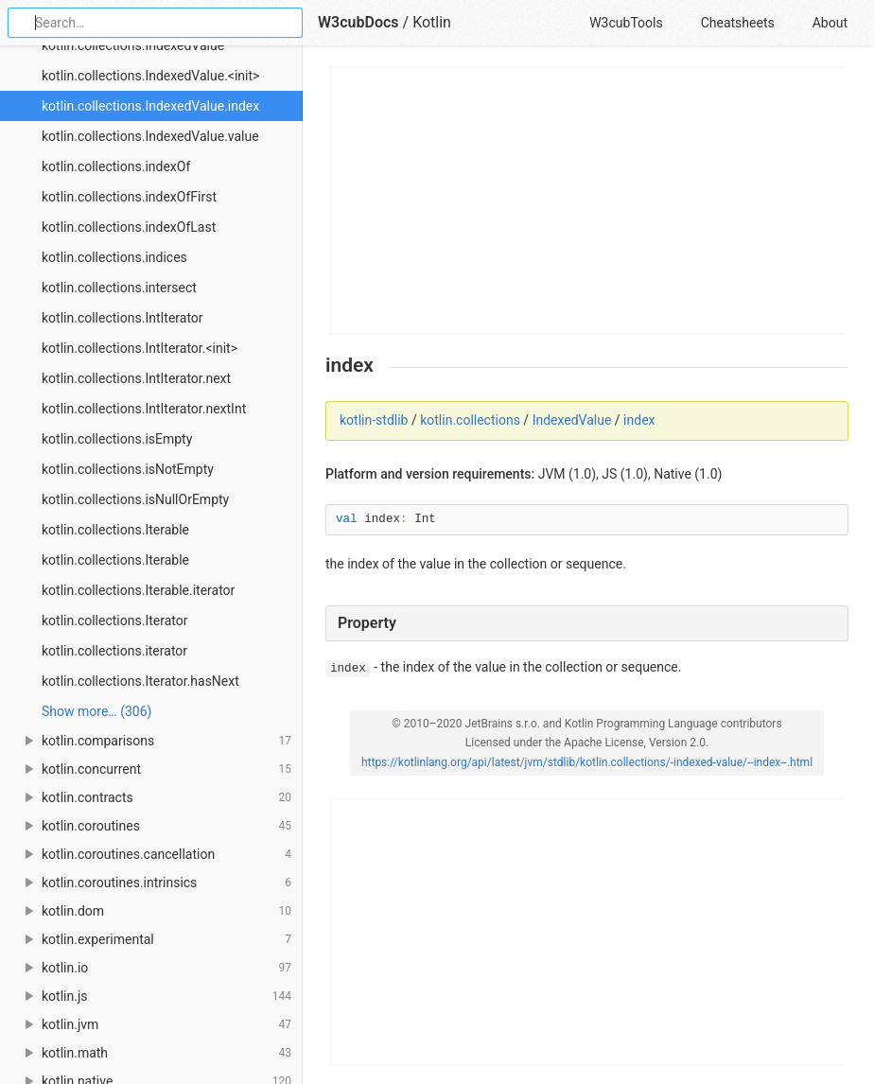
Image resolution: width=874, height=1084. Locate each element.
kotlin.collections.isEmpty (117, 438)
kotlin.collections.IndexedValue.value (150, 136)
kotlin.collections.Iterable (115, 529)
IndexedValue (572, 420)
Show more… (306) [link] (96, 711)
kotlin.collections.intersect (119, 287)
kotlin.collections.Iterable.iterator (138, 590)
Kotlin (431, 22)
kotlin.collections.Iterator (114, 620)
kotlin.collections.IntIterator (122, 317)
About (830, 22)
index (639, 420)
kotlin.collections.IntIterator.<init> (139, 348)
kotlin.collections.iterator (114, 650)
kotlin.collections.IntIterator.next (136, 378)
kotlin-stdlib (374, 420)
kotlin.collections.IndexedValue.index (150, 106)
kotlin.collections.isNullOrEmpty (135, 499)
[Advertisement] (588, 200)
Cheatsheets (738, 22)
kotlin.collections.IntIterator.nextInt (144, 408)
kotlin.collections (470, 420)
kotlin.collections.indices (114, 257)
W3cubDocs (358, 22)
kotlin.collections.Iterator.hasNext (140, 681)
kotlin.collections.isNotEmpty (128, 469)
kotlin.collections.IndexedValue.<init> (150, 75)
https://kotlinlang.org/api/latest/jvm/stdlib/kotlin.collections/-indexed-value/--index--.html (587, 762)
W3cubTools (625, 22)
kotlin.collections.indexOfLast (129, 227)
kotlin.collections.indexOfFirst (129, 196)
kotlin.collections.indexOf (116, 166)
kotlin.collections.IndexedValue (133, 45)
